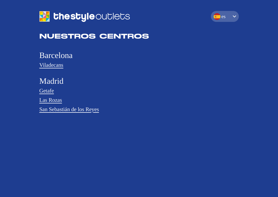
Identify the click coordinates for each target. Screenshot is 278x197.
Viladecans (51, 65)
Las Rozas (50, 100)
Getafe (46, 91)
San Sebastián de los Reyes (69, 109)
